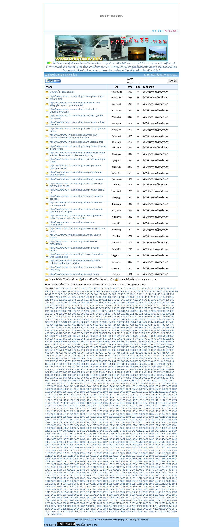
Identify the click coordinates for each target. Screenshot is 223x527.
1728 (53, 469)
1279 (117, 414)
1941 (88, 495)
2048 (174, 506)
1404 (174, 428)
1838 (157, 481)
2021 (151, 503)
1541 (168, 444)
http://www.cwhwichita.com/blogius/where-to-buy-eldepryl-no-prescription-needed (75, 104)
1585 (157, 450)
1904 (140, 489)
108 (127, 294)
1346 (105, 422)
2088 (140, 511)
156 (83, 300)
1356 (163, 422)
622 (92, 344)
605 (145, 341)
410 (52, 325)
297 (65, 313)
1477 (65, 439)
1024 (105, 383)
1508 (111, 442)
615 (61, 344)
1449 (168, 433)
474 (78, 330)
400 (136, 322)
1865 (48, 486)
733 (69, 355)
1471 (163, 436)
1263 (157, 411)
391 (96, 322)
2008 (76, 503)
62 (103, 291)
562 (83, 339)
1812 (140, 478)
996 (78, 380)
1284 (145, 414)
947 (119, 375)
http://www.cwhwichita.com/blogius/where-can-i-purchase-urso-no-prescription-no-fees (74, 136)
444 (74, 327)
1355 (157, 422)
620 (83, 344)
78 (154, 291)
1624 (117, 456)
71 (132, 291)
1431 (65, 433)
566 (101, 339)
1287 (163, 414)
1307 (145, 417)
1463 (117, 436)
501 (69, 333)
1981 (53, 500)
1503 (82, 442)
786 (47, 361)
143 (154, 297)
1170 (151, 400)
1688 (88, 464)
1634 (174, 456)
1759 (99, 472)
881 (83, 369)
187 (92, 302)
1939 (76, 495)
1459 (94, 436)
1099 (140, 391)
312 (132, 313)
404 (154, 322)
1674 (140, 461)
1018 (71, 383)
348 (163, 316)
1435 (88, 433)
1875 (105, 486)
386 (74, 322)
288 (154, 311)
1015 (53, 383)
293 (47, 313)
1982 (59, 500)
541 (119, 336)
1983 (65, 500)
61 (100, 291)
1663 (76, 461)
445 (78, 327)
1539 (157, 444)
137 (127, 297)
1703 (174, 464)
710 (96, 352)
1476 (59, 439)
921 (132, 372)
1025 (111, 383)
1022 (94, 383)
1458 (88, 436)
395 (114, 322)
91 (62, 294)
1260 (140, 411)
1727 (48, 469)
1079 (157, 389)
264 (47, 311)
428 (132, 325)
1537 (145, 444)
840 (159, 364)
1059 (174, 386)
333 (96, 316)
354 (61, 319)
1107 (53, 394)
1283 (140, 414)
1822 (65, 481)
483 (119, 330)
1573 (88, 450)
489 (145, 330)
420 (96, 325)
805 (132, 361)
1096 (122, 391)
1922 (111, 492)
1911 (48, 492)
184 (78, 302)
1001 (102, 380)
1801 (76, 478)
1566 (48, 450)
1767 (145, 472)
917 (114, 372)
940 (87, 375)
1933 (174, 492)
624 (101, 344)
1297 (88, 417)
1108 (59, 394)
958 (168, 375)
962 (56, 378)
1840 (168, 481)
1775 (59, 475)
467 (47, 330)
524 (172, 333)
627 (114, 344)
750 (145, 355)
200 (150, 302)
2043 (145, 506)
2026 (48, 506)
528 (61, 336)
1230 (99, 408)
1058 (168, 386)
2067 (151, 508)
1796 (48, 478)
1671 (122, 461)
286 (145, 311)
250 (114, 308)
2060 (111, 508)
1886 (168, 486)
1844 (59, 483)
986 (163, 378)
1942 (94, 495)
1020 (82, 383)
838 (150, 364)
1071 (111, 389)
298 (69, 313)
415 (74, 325)
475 (83, 330)
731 (61, 355)
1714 (105, 467)
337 (114, 316)
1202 (71, 405)
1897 (99, 489)
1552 (99, 447)
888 (114, 369)
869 (159, 366)
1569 (65, 450)
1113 (88, 394)
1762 (117, 472)
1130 (53, 397)
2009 (82, 503)
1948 (128, 495)
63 (106, 291)
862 (127, 366)
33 (142, 288)
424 (114, 325)
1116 (105, 394)
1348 (117, 422)
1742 (134, 469)
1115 (99, 394)
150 (56, 300)
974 (110, 378)
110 (136, 294)
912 (92, 372)
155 (78, 300)
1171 (157, 400)
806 (136, 361)
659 (127, 347)
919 (123, 372)
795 (87, 361)
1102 (157, 391)
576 (145, 339)
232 (163, 305)
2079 (88, 511)
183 (74, 302)
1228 (88, 408)
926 (154, 372)
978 (127, 378)
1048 (111, 386)
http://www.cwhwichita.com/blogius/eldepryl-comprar (76, 179)
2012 (99, 503)
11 (73, 288)
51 (68, 291)
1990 (105, 500)
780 (150, 358)
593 (92, 341)
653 (101, 347)
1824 (76, 481)
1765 (134, 472)
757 (47, 358)
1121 (134, 394)
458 (136, 327)
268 (65, 311)
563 (87, 339)
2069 (163, 508)
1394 (117, 428)
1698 (145, 464)
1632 (163, 456)
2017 (128, 503)
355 (65, 319)
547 (145, 336)
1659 (53, 461)
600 (123, 341)
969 (87, 378)
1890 (59, 489)
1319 (82, 419)
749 (141, 355)
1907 (157, 489)
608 (159, 341)
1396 (128, 428)
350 (172, 316)
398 (127, 322)
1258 (128, 411)
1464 (122, 436)
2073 (53, 511)
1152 (48, 400)
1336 (48, 422)
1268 (53, 414)
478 (96, 330)
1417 (117, 430)
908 (74, 372)
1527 (88, 444)
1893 (76, 489)
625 (105, 344)
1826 (88, 481)
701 (56, 352)
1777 (71, 475)
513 (123, 333)
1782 (99, 475)
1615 (65, 456)
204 (168, 302)
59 (94, 291)
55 (81, 291)
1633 (168, 456)
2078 (82, 511)
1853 (111, 483)
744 (119, 355)
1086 (65, 391)
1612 (48, 456)
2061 (117, 508)
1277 (105, 414)
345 (150, 316)
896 (150, 369)
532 (78, 336)
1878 (122, 486)
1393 (111, 428)
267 (61, 311)
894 (141, 369)
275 (96, 311)
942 (96, 375)
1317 (71, 419)
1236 (134, 408)
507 (96, 333)
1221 (48, 408)
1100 (145, 391)
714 (114, 352)
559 (69, 339)
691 (141, 350)
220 (110, 305)
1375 (140, 425)
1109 (65, 394)
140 (141, 297)
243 (83, 308)
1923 (117, 492)
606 (150, 341)
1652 (145, 458)
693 (150, 350)
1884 (157, 486)
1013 (171, 380)
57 (87, 291)
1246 (59, 411)
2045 (157, 506)
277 (105, 311)
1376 (145, 425)
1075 (134, 389)
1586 (163, 450)
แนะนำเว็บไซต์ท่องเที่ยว (62, 92)
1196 (168, 403)
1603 (128, 453)
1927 (140, 492)
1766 (140, 472)
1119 (122, 394)
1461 (105, 436)
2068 (157, 508)
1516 (157, 442)
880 (78, 369)
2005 (59, 503)
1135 (82, 397)
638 (163, 344)
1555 (117, 447)
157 (87, 300)
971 (96, 378)
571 (123, 339)
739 (96, 355)
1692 (111, 464)
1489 (134, 439)
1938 (71, 495)
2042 (140, 506)
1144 (134, 397)
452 (110, 327)
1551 (94, 447)
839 (154, 364)
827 (101, 364)
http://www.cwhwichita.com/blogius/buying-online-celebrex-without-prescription (75, 262)
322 (47, 316)
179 (56, 302)
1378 (157, 425)
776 (132, 358)
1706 (59, 467)
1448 (163, 433)
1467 (140, 436)
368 (123, 319)
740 (101, 355)
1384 (59, 428)
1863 (168, 483)
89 (56, 294)
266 (56, 311)
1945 (111, 495)
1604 (134, 453)
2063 (128, 508)
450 (101, 327)
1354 (151, 422)
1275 (94, 414)
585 (56, 341)
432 (150, 325)
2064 (134, 508)
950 (132, 375)
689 (132, 350)
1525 (76, 444)
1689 (94, 464)
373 (145, 319)
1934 (48, 495)
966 (74, 378)
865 (141, 366)
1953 (157, 495)
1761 (111, 472)
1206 (94, 405)
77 (151, 291)
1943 (99, 495)
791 (69, 361)
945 (110, 375)
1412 (88, 430)
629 (123, 344)
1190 (134, 403)
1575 (99, 450)
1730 (65, 469)
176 (172, 300)
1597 (94, 453)
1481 (88, 439)
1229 (94, 408)
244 (87, 308)
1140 (111, 397)
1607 (151, 453)
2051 (59, 508)
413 (65, 325)
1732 (76, 469)
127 (83, 297)
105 (114, 294)
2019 (140, 503)
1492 (151, 439)
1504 (88, 442)
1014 (48, 383)
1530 (105, 444)
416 (78, 325)
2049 (48, 508)
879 (74, 369)
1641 (82, 458)
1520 (48, 444)
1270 (65, 414)
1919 (94, 492)
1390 (94, 428)
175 (168, 300)
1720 (140, 467)
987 (168, 378)
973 (105, 378)
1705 (53, 467)
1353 (145, 422)
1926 (134, 492)
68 (122, 291)
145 (163, 297)
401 (141, 322)
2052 (65, 508)
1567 (53, 450)
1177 (59, 403)
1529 (99, 444)
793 (78, 361)
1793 (163, 475)
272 (83, 311)
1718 (128, 467)
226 (136, 305)
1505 (94, 442)
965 (69, 378)
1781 (94, 475)
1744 (145, 469)
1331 (151, 419)
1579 (122, 450)
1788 (134, 475)
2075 (65, 511)
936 (69, 375)
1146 (145, 397)
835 (136, 364)
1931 (163, 492)
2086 (128, 511)
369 (127, 319)
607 (154, 341)
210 (65, 305)
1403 (168, 428)
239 (65, 308)
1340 (71, 422)
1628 (140, 456)
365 (110, 319)
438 (47, 327)
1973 (140, 497)
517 (141, 333)
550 (159, 336)
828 (105, 364)
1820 (53, 481)
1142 (122, 397)
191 (110, 302)
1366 (88, 425)
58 (91, 291)
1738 (111, 469)
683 (105, 350)
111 (141, 294)
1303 (122, 417)
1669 (111, 461)
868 (154, 366)
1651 (140, 458)
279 (114, 311)
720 (141, 352)
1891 (65, 489)
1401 (157, 428)
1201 (65, 405)
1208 (105, 405)
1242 (168, 408)
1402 (163, 428)
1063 (65, 389)
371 (136, 319)
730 (56, 355)
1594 (76, 453)
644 (61, 347)
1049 (117, 386)
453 (114, 327)
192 (114, 302)
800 (110, 361)
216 (92, 305)
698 (172, 350)
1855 (122, 483)
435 (163, 325)
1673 (134, 461)
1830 (111, 481)
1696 (134, 464)
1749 (174, 469)
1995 (134, 500)
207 (52, 305)
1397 (134, 428)
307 (110, 313)
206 (47, 305)
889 (119, 369)
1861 (157, 483)
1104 (168, 391)
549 (154, 336)
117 (167, 294)
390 (92, 322)
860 (119, 366)
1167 (134, 400)
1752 (59, 472)
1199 (53, 405)
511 (114, 333)
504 (83, 333)
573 (132, 339)
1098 (134, 391)
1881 (140, 486)
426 (123, 325)
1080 (163, 389)
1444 (140, 433)
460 (145, 327)
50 (65, 291)
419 (92, 325)
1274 (88, 414)
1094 (111, 391)
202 (159, 302)
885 (101, 369)
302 (87, 313)
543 (127, 336)
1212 (128, 405)
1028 (128, 383)
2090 (151, 511)
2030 (71, 506)
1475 (53, 439)
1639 (71, 458)
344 (145, 316)
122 (61, 297)
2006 (65, 503)
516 (136, 333)
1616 (71, 456)
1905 (145, 489)
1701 (163, 464)
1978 (168, 497)
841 (163, 364)
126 (78, 297)
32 (139, 288)
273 (87, 311)
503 (78, 333)
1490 (140, 439)
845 (52, 366)
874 (52, 369)
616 (65, 344)
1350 (128, 422)
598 (114, 341)
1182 (88, 403)
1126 (163, 394)
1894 (82, 489)
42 (171, 288)
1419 (128, 430)
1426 (168, 430)
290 (163, 311)
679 (87, 350)
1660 (59, 461)
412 (61, 325)
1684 (65, 464)
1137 (94, 397)
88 (53, 294)
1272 (76, 414)
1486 (117, 439)
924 (145, 372)
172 (154, 300)
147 (172, 297)
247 (101, 308)
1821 (59, 481)
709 (92, 352)
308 (114, 313)
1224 (65, 408)
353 (56, 319)
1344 (94, 422)
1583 (145, 450)
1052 (134, 386)
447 (87, 327)
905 (61, 372)
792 (74, 361)
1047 (105, 386)
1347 (111, 422)
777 (136, 358)
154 (74, 300)
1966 (99, 497)
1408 (65, 430)
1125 (157, 394)
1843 (53, 483)
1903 (134, 489)
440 (56, 327)
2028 (59, 506)
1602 (122, 453)
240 (69, 308)
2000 (163, 500)
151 (61, 300)
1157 (76, 400)
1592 (65, 453)
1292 (59, 417)
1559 (140, 447)
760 (61, 358)
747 (132, 355)
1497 (48, 442)
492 (159, 330)
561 (78, 339)
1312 (174, 417)
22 (107, 288)
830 (114, 364)
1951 (145, 495)
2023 (163, 503)
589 (74, 341)
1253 (99, 411)
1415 (105, 430)
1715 (111, 467)
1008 (143, 380)
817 (56, 364)
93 (68, 294)
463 (159, 327)
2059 (105, 508)
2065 (140, 508)
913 (96, 372)
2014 (111, 503)
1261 (145, 411)
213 (78, 305)
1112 (82, 394)
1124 (151, 394)
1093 (105, 391)
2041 (134, 506)
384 (65, 322)
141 (145, 297)
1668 (105, 461)
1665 (88, 461)
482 (114, 330)
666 (159, 347)
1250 (82, 411)
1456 (76, 436)
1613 (53, 456)
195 (127, 302)
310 (123, 313)
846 (56, 366)
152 (65, 300)
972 (101, 378)
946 (114, 375)
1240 (157, 408)
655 (110, 347)
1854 (117, 483)
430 (141, 325)
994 (69, 380)
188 (96, 302)
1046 (99, 386)
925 (150, 372)
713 (110, 352)
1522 (59, 444)
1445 (145, 433)
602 (132, 341)
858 (110, 366)
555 (52, 339)
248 (105, 308)
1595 (82, 453)
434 (159, 325)
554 (47, 339)
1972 (134, 497)
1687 (82, 464)
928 (163, 372)
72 (135, 291)
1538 (151, 444)
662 (141, 347)
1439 (111, 433)
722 (150, 352)
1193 (151, 403)
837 (145, 364)
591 (83, 341)
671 (52, 350)
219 (105, 305)
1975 (151, 497)
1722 (151, 467)
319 (163, 313)
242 (78, 308)
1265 (168, 411)
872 (172, 366)
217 (96, 305)
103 (105, 294)
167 (132, 300)
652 (96, 347)
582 (172, 339)
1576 (105, 450)
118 (172, 294)
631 (132, 344)
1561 (151, 447)
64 (110, 291)
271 (78, 311)
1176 (53, 403)
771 (110, 358)
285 (141, 311)
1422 (145, 430)
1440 (117, 433)
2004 (53, 503)
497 (52, 333)
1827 (94, 481)
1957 (48, 497)
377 (163, 319)
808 (145, 361)
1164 (117, 400)
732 (65, 355)
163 (114, 300)
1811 (134, 478)
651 (92, 347)
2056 (88, 508)
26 (120, 288)
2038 (117, 506)
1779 (82, 475)
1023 (99, 383)
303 (92, 313)
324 (56, 316)
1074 (128, 389)
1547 (71, 447)
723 (154, 352)
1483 (99, 439)
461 (150, 327)
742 (110, 355)
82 (167, 291)
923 (141, 372)
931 (47, 375)
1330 (145, 419)
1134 (76, 397)
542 (123, 336)
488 (141, 330)
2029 (65, 506)
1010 (154, 380)
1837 (151, 481)
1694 (122, 464)
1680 (174, 461)
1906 (151, 489)
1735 (94, 469)
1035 (168, 383)
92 (65, 294)
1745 (151, 469)
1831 (117, 481)
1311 (168, 417)
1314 (53, 419)
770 (105, 358)
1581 (134, 450)
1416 (111, 430)
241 (74, 308)
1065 (76, 389)
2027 (53, 506)
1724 (163, 467)
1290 (48, 417)
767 (92, 358)
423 (110, 325)
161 (105, 300)
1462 (111, 436)
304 (96, 313)
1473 (174, 436)
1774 (53, 475)
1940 (82, 495)
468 (52, 330)
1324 (111, 419)
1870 (76, 486)
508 (101, 333)
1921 (105, 492)
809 (150, 361)
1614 (59, 456)
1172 (163, 400)
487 (136, 330)
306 (105, 313)
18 (95, 288)
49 (62, 291)
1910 (174, 489)
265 (52, 311)
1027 (122, 383)
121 (56, 297)
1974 (145, 497)
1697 (140, 464)
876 (61, 369)
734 (74, 355)
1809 (122, 478)
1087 (71, 391)
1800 (71, 478)
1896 (94, 489)
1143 (128, 397)
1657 (174, 458)
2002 (174, 500)
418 (87, 325)
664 (150, 347)
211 (69, 305)
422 (105, 325)
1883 (151, 486)
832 (123, 364)
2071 (174, 508)
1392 (105, 428)
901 (172, 369)
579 (159, 339)
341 (132, 316)
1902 (128, 489)
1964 (88, 497)
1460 (99, 436)
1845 (65, 483)
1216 (151, 405)
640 (172, 344)
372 (141, 319)
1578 (117, 450)
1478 (71, 439)
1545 (59, 447)
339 (123, 316)
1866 (53, 486)
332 (92, 316)
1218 (163, 405)
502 (74, 333)
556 (56, 339)
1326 (122, 419)
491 (154, 330)
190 (105, 302)
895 (145, 369)
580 (163, 339)
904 (56, 372)
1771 (168, 472)
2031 (76, 506)
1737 (105, 469)
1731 (71, 469)
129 (92, 297)
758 (52, 358)
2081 (99, 511)
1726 (174, 467)
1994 (128, 500)
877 (65, 369)
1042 (76, 386)
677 (78, 350)
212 (74, 305)
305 (101, 313)
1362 (65, 425)
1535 (134, 444)
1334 (168, 419)
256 (141, 308)
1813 (145, 478)
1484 (105, 439)
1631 (157, 456)
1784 (111, 475)
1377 (151, 425)
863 (132, 366)
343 (141, 316)
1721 (145, 467)
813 (168, 361)
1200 (59, 405)
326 (65, 316)
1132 (65, 397)
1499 (59, 442)
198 (141, 302)
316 (150, 313)
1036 (174, 383)
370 (132, 319)
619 (78, 344)
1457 (82, 436)
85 (176, 291)
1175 (48, 403)
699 (47, 352)
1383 (53, 428)
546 (141, 336)
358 (78, 319)
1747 (163, 469)
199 (145, 302)
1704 (48, 467)
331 (87, 316)
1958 (53, 497)
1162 (105, 400)
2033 (88, 506)
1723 (157, 467)
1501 (71, 442)
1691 (105, 464)
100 (91, 294)
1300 (105, 417)
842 (168, 364)
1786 (122, 475)
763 (74, 358)
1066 (82, 389)
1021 (88, 383)
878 (69, 369)
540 (114, 336)
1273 (82, 414)
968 (83, 378)
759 (56, 358)
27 (123, 288)
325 (61, 316)
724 (159, 352)
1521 (53, 444)
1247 (65, 411)
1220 (174, 405)
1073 (122, 389)
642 (52, 347)
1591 (59, 453)
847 (61, 366)
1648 (122, 458)
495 (172, 330)
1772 (174, 472)
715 (119, 352)
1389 (88, 428)
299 (74, 313)
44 (46, 291)
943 (101, 375)
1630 (151, 456)
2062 (122, 508)
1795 (174, 475)
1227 (82, 408)
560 (74, 339)
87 (49, 294)
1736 (99, 469)
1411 (82, 430)
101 (96, 294)
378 (168, 319)
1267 (48, 414)
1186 (111, 403)
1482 (94, 439)
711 (101, 352)
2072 (48, 511)
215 (87, 305)
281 (123, 311)
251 (119, 308)
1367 (94, 425)
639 (168, 344)
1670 (117, 461)
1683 (59, 464)
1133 (71, 397)
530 (69, 336)
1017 (65, 383)
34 (145, 288)
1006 (131, 380)
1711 (88, 467)
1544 (53, 447)
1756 (82, 472)
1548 (76, 447)
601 (127, 341)
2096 (53, 514)
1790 (145, 475)
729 (52, 355)
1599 (105, 453)
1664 (82, 461)
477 (92, 330)
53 (75, 291)
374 (150, 319)
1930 (157, 492)
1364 (76, 425)
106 (118, 294)
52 (72, 291)
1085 (59, 391)
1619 (88, 456)
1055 (151, 386)
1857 (134, 483)
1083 (48, 391)
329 (78, 316)
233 (168, 305)
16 (88, 288)
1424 (157, 430)
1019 (76, 383)
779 (145, 358)
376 (159, 319)
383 (61, 322)
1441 (122, 433)
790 (65, 361)
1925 (128, 492)
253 (127, 308)
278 (110, 311)
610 (168, 341)
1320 (88, 419)
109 (132, 294)
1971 (128, 497)
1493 (157, 439)
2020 (145, 503)
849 (69, 366)
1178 (65, 403)
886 (105, 369)
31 (136, 288)
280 (119, 311)
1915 (71, 492)
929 (168, 372)
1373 (128, 425)
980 (136, 378)
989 (47, 380)
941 (92, 375)
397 (123, 322)
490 (150, 330)
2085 (122, 511)
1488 (128, 439)
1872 (88, 486)
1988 (94, 500)
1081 (168, 389)
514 (127, 333)
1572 (82, 450)
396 (119, 322)
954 (150, 375)
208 (56, 305)
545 (136, 336)
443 (69, 327)
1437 (99, 433)
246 (96, 308)
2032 (82, 506)
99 (87, 294)
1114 (94, 394)
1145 (140, 397)
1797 (53, 478)
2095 (48, 514)
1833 (128, 481)
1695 (128, 464)
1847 (76, 483)
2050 (53, 508)
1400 (151, 428)
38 (158, 288)
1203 (76, 405)
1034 (163, 383)
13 (79, 288)
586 (61, 341)
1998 (151, 500)
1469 (151, 436)
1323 (105, 419)
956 (159, 375)
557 (61, 339)
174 (163, 300)
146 (168, 297)
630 (127, 344)
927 (159, 372)
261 (163, 308)
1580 (128, 450)
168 (136, 300)
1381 (174, 425)
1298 (94, 417)
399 (132, 322)
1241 (163, 408)
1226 (76, 408)
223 (123, 305)
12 (76, 288)
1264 (163, 411)
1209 (111, 405)
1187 (117, 403)
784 (168, 358)
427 (127, 325)
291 (168, 311)
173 (159, 300)
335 (105, 316)
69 (125, 291)
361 (92, 319)
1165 (122, 400)
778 (141, 358)
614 (56, 344)
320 (168, 313)
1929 (151, 492)
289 (159, 311)
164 (119, 300)
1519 (174, 442)
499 (61, 333)
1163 (111, 400)
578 (154, 339)
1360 (53, 425)
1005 (125, 380)
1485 (111, 439)
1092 (99, 391)
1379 (163, 425)
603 (136, 341)
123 (65, 297)
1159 (88, 400)
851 (78, 366)
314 (141, 313)
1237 (140, 408)
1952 (151, 495)
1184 (99, 403)
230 (154, 305)
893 (136, 369)
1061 (53, 389)
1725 (168, 467)
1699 (151, 464)
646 (69, 347)
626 (110, 344)
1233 (117, 408)
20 (101, 288)
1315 (59, 419)
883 (92, 369)
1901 (122, 489)
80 (160, 291)
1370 (111, 425)
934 (61, 375)
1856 (128, 483)
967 (78, 378)
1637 (59, 458)
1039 (59, 386)
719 (136, 352)
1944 (105, 495)
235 (47, 308)
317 (154, 313)
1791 (151, 475)
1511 (128, 442)
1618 (82, 456)
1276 (99, 414)
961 (52, 378)
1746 (157, 469)
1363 (71, 425)
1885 (163, 486)
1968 (111, 497)
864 (136, 366)
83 (170, 291)
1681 (48, 464)
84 (173, 291)
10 (69, 288)
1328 (134, 419)
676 (74, 350)
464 (163, 327)
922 (136, 372)
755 (168, 355)
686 (119, 350)
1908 (163, 489)
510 (110, 333)
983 (150, 378)
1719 (134, 467)
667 (163, 347)
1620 (94, 456)
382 (56, 322)
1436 (94, 433)
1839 (163, 481)
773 (119, 358)
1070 (105, 389)
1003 (114, 380)
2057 (94, 508)
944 (105, 375)
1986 (82, 500)
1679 (168, 461)
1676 (151, 461)
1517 (163, 442)
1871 (82, 486)
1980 (48, 500)
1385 (65, 428)
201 (154, 302)
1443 (134, 433)
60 (97, 291)
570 (119, 339)
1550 (88, 447)
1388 (82, 428)
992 (61, 380)
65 (113, 291)
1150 (168, 397)
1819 (48, 481)
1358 (174, 422)
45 (49, 291)
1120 (128, 394)
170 (145, 300)
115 (158, 294)
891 (127, 369)
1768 (151, 472)
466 (172, 327)
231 (159, 305)
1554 (111, 447)
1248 (71, 411)
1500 (65, 442)
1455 (71, 436)
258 (150, 308)
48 (59, 291)
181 (65, 302)
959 (172, 375)
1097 (128, 391)
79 (157, 291)
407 (168, 322)
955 (154, 375)
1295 (76, 417)
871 (168, 366)
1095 (117, 391)
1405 (48, 430)
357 (74, 319)
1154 (59, 400)
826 (96, 364)
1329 (140, 419)
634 (145, 344)
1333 (163, 419)
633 (141, 344)
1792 (157, 475)
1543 (48, 447)
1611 (174, 453)
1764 (128, 472)
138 (132, 297)
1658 (48, 461)
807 (141, 361)
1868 (65, 486)
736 (83, 355)
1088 (76, 391)
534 (87, 336)
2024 (168, 503)
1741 (128, 469)
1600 (111, 453)
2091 (157, 511)
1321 (94, 419)
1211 (122, 405)
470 (61, 330)
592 (87, 341)
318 (159, 313)
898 (159, 369)
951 (136, 375)
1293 (65, 417)
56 (84, 291)
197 (136, 302)
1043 (82, 386)
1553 (105, 447)
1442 (128, 433)
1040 (65, 386)
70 (129, 291)
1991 (111, 500)
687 (123, 350)
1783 (105, 475)
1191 (140, 403)
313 (136, 313)
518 (145, 333)
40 (165, 288)
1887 (174, 486)
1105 (174, 391)
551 (163, 336)
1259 (134, 411)
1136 (88, 397)
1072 (117, 389)
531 (74, 336)
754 (163, 355)
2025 (174, 503)
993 (65, 380)
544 (132, 336)
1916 (76, 492)
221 (114, 305)
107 (123, 294)
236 (52, 308)
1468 (145, 436)
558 (65, 339)
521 (159, 333)
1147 (151, 397)
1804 (94, 478)
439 (52, 327)
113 (149, 294)
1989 (99, 500)
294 (52, 313)
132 (105, 297)
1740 (122, 469)
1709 (76, 467)
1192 (145, 403)
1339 (65, 422)
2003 (48, 503)
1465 (128, 436)
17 (92, 288)
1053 (140, 386)
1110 (71, 394)
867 (150, 366)
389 (87, 322)
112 (145, 294)
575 (141, 339)
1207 (99, 405)
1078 (151, 389)
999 (92, 380)
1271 (71, 414)
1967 (105, 497)
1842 (48, 483)
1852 (105, 483)
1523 (65, 444)
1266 (174, 411)
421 (101, 325)
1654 (157, 458)
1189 (128, 403)
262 (168, 308)
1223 (59, 408)
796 (92, 361)
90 (59, 294)
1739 (117, 469)
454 (119, 327)
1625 (122, 456)
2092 (163, 511)
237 (56, 308)
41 (168, 288)
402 (145, 322)
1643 (94, 458)
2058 (99, 508)
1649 (128, 458)
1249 (76, 411)
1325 (117, 419)
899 (163, 369)
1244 (48, 411)
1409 (71, 430)
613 (52, 344)
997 (83, 380)
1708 (71, 467)
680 (92, 350)
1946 (117, 495)
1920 (99, 492)
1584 (151, 450)
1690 (99, 464)
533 (83, 336)
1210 (117, 405)
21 (104, 288)
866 (145, 366)
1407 (59, 430)
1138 (99, 397)
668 (168, 347)
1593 (71, 453)
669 (172, 347)
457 (132, 327)
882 (87, 369)
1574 (94, 450)
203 (163, 302)
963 (61, 378)
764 (78, 358)
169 (141, 300)
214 (83, 305)
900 (168, 369)
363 (101, 319)
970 (92, 378)
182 (69, 302)
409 (47, 325)
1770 (163, 472)
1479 (76, 439)
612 (47, 344)
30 (133, 288)
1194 (157, 403)
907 (69, 372)
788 (56, 361)
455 (123, 327)
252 (123, 308)
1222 (53, 408)
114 (154, 294)
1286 (157, 414)
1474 (48, 439)
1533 (122, 444)
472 (69, 330)
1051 (128, 386)
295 (56, 313)
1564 (168, 447)
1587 (168, 450)
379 (172, 319)
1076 (140, 389)
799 (105, 361)
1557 (128, 447)
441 (61, 327)
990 (52, 380)
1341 (76, 422)
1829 (105, 481)
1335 (174, 419)
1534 (128, 444)
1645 (105, 458)
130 (96, 297)
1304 (128, 417)
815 (47, 364)
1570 (71, 450)
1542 (174, 444)
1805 (99, 478)
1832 (122, 481)
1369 (105, 425)
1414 (99, 430)
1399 (145, 428)
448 (92, 327)
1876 (111, 486)
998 (87, 380)
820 (69, 364)
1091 (94, 391)
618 (74, 344)
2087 (134, 511)
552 (168, 336)
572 (127, 339)
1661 (65, 461)
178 (52, 302)
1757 (88, 472)
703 (65, 352)
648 (78, 347)
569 (114, 339)
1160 (94, 400)
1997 (145, 500)
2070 (168, 508)
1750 (48, 472)
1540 (163, 444)
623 (96, 344)
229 (150, 305)
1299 (99, 417)
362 (96, 319)
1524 (71, 444)
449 (96, 327)
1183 (94, 403)
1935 (53, 495)
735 (78, 355)
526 (52, 336)
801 (114, 361)
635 (150, 344)
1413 (94, 430)
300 (78, 313)
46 (53, 291)
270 (74, 311)
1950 (140, 495)
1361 (59, 425)
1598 (99, 453)
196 (132, 302)
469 (56, 330)
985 (159, 378)
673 (61, 350)
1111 (76, 394)
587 (65, 341)
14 (82, 288)
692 (145, 350)
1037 (48, 386)
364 (105, 319)
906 (65, 372)
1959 (59, 497)
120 (52, 297)
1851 (99, 483)
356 (69, 319)
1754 (71, 472)
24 (114, 288)
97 (81, 294)
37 (155, 288)
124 (69, 297)
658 (123, 347)
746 (127, 355)
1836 (145, 481)
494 (168, 330)
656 (114, 347)
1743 (140, 469)
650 (87, 347)
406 (163, 322)
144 (159, 297)
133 (110, 297)
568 (110, 339)
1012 (166, 380)
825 (92, 364)
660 (132, 347)
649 (83, 347)
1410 (76, 430)
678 (83, 350)
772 (114, 358)
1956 (174, 495)
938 (78, 375)
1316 (65, 419)
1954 (163, 495)
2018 (134, 503)
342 (136, 316)
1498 (53, 442)
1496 (174, 439)
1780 (88, 475)
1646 (111, 458)
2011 (94, 503)
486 (132, 330)
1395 (122, 428)
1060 (48, 389)
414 (69, 325)
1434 (82, 433)
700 (52, 352)
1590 (53, 453)
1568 (59, 450)
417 (83, 325)
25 (117, 288)
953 (145, 375)
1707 (65, 467)
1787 (128, 475)
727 (172, 352)
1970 (122, 497)
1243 (174, 408)
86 (46, 294)
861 (123, 366)
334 (101, 316)
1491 (145, 439)
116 (163, 294)
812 (163, 361)
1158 (82, 400)
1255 (111, 411)
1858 (140, 483)
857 (105, 366)
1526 (82, 444)
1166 (128, 400)
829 (110, 364)
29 (130, 288)
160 (101, 300)
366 (114, 319)
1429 (53, 433)
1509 (117, 442)
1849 (88, 483)
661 (136, 347)
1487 (122, 439)
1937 (65, 495)
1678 (163, 461)
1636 (53, 458)
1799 (65, 478)
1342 (82, 422)
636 (154, 344)
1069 (99, 389)
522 (163, 333)
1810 (128, 478)
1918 (88, 492)
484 (123, 330)
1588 (174, 450)
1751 (53, 472)
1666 (94, 461)
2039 (122, 506)
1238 (145, 408)
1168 (140, 400)
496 (47, 333)
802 (119, 361)
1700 (157, 464)
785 (172, 358)
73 (138, 291)
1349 (122, 422)
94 (72, 294)
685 (114, 350)
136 (123, 297)
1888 (48, 489)
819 (65, 364)
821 (74, 364)
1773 (48, 475)
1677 (157, 461)
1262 (151, 411)
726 (168, 352)
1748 (168, 469)
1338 (59, 422)
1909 (168, 489)
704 (69, 352)
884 (96, 369)
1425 (163, 430)
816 (52, 364)
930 (172, 372)
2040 (128, 506)
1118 (117, 394)
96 (78, 294)
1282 (134, 414)
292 (172, 311)
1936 (59, 495)
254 (132, 308)
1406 (53, 430)
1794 (168, 475)
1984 (71, 500)
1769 (157, 472)
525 (47, 336)
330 (83, 316)
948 (123, 375)
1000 (97, 380)
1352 (140, 422)
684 (110, 350)
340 (127, 316)
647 (74, 347)
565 (96, 339)
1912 (53, 492)
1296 (82, 417)
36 (152, 288)
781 (154, 358)
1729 (59, 469)
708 (87, 352)
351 (47, 319)
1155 (65, 400)
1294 (71, 417)
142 (150, 297)
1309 (157, 417)
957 (163, 375)
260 (159, 308)
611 (172, 341)
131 (101, 297)
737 (87, 355)
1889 (53, 489)
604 (141, 341)
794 (83, 361)
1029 (134, 383)
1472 (168, 436)
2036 (105, 506)
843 (172, 364)
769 (101, 358)
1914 (65, 492)
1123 (145, 394)
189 (101, 302)
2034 (94, 506)
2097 (59, 514)
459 (141, 327)
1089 (82, 391)
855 (96, 366)
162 (110, 300)
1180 (76, 403)
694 (154, 350)
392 (101, 322)
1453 (59, 436)
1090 (88, 391)
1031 (145, 383)
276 (101, 311)
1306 (140, 417)
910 (83, 372)
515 (132, 333)
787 (52, 361)
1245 (53, 411)
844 (47, 366)
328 (74, 316)
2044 (151, 506)
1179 (71, 403)
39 (161, 288)
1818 (174, 478)
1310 (163, 417)
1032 (151, 383)
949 (127, 375)
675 (69, 350)
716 (123, 352)
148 (47, 300)
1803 (88, 478)
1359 (48, 425)
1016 (59, 383)
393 (105, 322)
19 (98, 288)
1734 (88, 469)
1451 (48, 436)
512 (119, 333)
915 (105, 372)
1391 (99, 428)
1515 (151, 442)
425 (119, 325)
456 (127, 327)
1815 (157, 478)
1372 (122, 425)
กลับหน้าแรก (53, 74)
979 (132, 378)
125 (74, 297)
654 (105, 347)
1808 (117, 478)
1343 (88, 422)
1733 (82, 469)
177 (47, 302)
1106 (48, 394)
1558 (134, 447)
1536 (140, 444)
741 (105, 355)
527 (56, 336)
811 (159, 361)
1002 (108, 380)
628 (119, 344)
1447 (157, 433)
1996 (140, 500)
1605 (140, 453)
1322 (99, 419)
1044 (88, 386)
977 (123, 378)
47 (56, 291)
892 (132, 369)
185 (83, 302)
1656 (168, 458)
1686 (76, 464)
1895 (88, 489)
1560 (145, 447)
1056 (157, 386)
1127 (168, 394)
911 (87, 372)
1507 (105, 442)
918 (119, 372)
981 (141, 378)
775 (127, 358)
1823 (71, 481)
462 (154, 327)
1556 (122, 447)
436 (168, 325)
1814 (151, 478)
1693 (117, 464)
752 (154, 355)
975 (114, 378)
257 (145, 308)
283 (132, 311)
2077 (76, 511)
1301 (111, 417)
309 (119, 313)
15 (85, 288)
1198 (48, 405)
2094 (174, 511)
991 (56, 380)
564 (92, 339)
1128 (174, 394)
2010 (88, 503)
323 (52, 316)
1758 (94, 472)
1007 (137, 380)
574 (136, 339)
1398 (140, 428)
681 (96, 350)
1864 (174, 483)
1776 (65, 475)
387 (78, 322)
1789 (140, 475)
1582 (140, 450)
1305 (134, 417)
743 (114, 355)
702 (61, 352)
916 (110, 372)
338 (119, 316)
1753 (65, 472)
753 (159, 355)
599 (119, 341)
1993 (122, 500)
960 (47, 378)
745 (123, 355)
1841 (174, 481)
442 (65, 327)
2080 (94, 511)
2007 (71, 503)
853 (87, 366)
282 (127, 311)
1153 (53, 400)
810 (154, 361)
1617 (76, 456)
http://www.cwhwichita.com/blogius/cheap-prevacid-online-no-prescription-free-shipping (76, 216)
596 (105, 341)
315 (145, 313)
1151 (174, 397)
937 (74, 375)
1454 (65, 436)
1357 (168, 422)
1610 (168, 453)
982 (145, 378)
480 (105, 330)
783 (163, 358)
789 (61, 361)
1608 (157, 453)
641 (47, 347)
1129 (48, 397)
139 (136, 297)
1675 (145, 461)
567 (105, 339)
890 (123, 369)
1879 (128, 486)
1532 (117, 444)
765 (83, 358)
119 (47, 297)
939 (83, 375)
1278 (111, 414)
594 (96, 341)
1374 (134, 425)
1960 (65, 497)
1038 (53, 386)
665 (154, 347)
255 (136, 308)
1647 (117, 458)
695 (159, 350)
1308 (151, 417)
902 (47, 372)
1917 (82, 492)
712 (105, 352)
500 (65, 333)
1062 (59, 389)
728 (47, 355)
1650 (134, 458)
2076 (71, 511)
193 (119, 302)
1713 (99, 467)
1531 (111, 444)
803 (123, 361)
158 (92, 300)
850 (74, 366)
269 (69, 311)
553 (172, 336)
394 (110, 322)
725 (163, 352)
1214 (140, 405)
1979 (174, 497)
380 (47, 322)
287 (150, 311)
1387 (76, 428)
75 (144, 291)
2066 (145, 508)
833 (127, 364)
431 (145, 325)
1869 (71, 486)
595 (101, 341)
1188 (122, 403)
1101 (151, 391)
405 (159, 322)
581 (168, 339)
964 (65, 378)
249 (110, 308)
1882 (145, 486)
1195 (163, 403)
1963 (82, 497)
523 (168, 333)
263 (172, 308)
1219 (168, 405)
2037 (111, 506)
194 (123, 302)
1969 (117, 497)
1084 (53, 391)
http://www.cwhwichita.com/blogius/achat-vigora (74, 274)
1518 (168, 442)
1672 (128, 461)
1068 (94, 389)
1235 (128, 408)
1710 (82, 467)
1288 (168, 414)
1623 (111, 456)
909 (78, 372)
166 (127, 300)
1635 (48, 458)
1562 (157, 447)
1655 (163, 458)
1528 (94, 444)
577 (150, 339)
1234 (122, 408)
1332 (157, 419)
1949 (134, 495)
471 (65, 330)
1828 (99, 481)
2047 (168, 506)
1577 (111, 450)
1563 (163, 447)
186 (87, 302)
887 (110, 369)
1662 (71, 461)
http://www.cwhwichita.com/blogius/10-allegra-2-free (76, 142)
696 (163, 350)
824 (87, 364)
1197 (174, 403)
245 (92, 308)
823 (83, 364)
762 (69, 358)
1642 (88, 458)
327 (69, 316)
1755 (76, 472)
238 (61, 308)
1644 (99, 458)
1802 (82, 478)
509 (105, 333)
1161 (99, 400)
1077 (145, 389)
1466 (134, 436)
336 (110, 316)
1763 (122, 472)
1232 (111, 408)
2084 (117, 511)
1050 (122, 386)
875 (56, 369)
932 (52, 375)
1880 (134, 486)
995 (74, 380)
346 (154, 316)
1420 (134, 430)
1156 (71, 400)
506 (92, 333)
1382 (48, 428)
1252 (94, 411)
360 (87, 319)
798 (101, 361)
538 (105, 336)
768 (96, 358)
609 (163, 341)
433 (154, 325)
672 (56, 350)
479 (101, 330)
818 (61, 364)
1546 (65, 447)
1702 (168, 464)
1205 (88, 405)
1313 (48, 419)
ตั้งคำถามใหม (70, 74)
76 (148, 291)
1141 (117, 397)
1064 (71, 389)
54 (78, 291)
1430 (59, 433)
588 (69, 341)
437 (172, 325)
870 (163, 366)
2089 (145, 511)
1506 (99, 442)
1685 (71, 464)
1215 (145, 405)
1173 (168, 400)
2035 (99, 506)
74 (141, 291)
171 (150, 300)
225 (132, 305)
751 (150, 355)
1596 (88, 453)
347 (159, 316)
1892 (71, 489)
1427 (174, 430)
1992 (117, 500)
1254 (105, 411)
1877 (117, 486)
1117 (111, 394)
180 (61, 302)
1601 (117, 453)
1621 (99, 456)
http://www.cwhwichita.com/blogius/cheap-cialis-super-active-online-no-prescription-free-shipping (78, 154)
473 (74, 330)
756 (172, 355)
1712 (94, 467)
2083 (111, 511)
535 (92, 336)
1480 (82, 439)
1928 (145, 492)
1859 (145, 483)
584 (52, 341)
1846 (71, 483)
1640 (76, 458)
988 (172, 378)
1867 (59, 486)
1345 (99, 422)
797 (96, 361)
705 (74, 352)
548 (150, 336)
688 (127, 350)
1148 (157, 397)
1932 (168, 492)
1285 (151, 414)
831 (119, 364)
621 (87, 344)
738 (92, 355)
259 (154, 308)
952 (141, 375)
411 (56, 325)
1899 (111, 489)
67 (119, 291)
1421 (140, 430)
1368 (99, 425)
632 (136, 344)
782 (159, 358)
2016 (122, 503)
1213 (134, 405)
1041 (71, 386)
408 (172, 322)
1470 (157, 436)
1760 (105, 472)
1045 (94, 386)
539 (110, 336)
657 (119, 347)
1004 (120, 380)
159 (96, 300)
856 (101, 366)
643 (56, 347)
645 (65, 347)
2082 (105, 511)
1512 (134, 442)
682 (101, 350)
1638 (65, 458)
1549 (82, 447)
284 (136, 311)
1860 (151, 483)
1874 (99, 486)
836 (141, 364)
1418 (122, 430)
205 (172, 302)
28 (126, 288)
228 (145, 305)
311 (127, 313)
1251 (88, 411)
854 (92, 366)
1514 (145, 442)
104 (109, 294)
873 (47, 369)
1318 (76, 419)
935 (65, 375)
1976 (157, 497)
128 (87, 297)
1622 (105, 456)
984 (154, 378)
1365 (82, 425)
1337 (53, 422)
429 (136, 325)
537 (101, 336)
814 (172, 361)
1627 (134, 456)
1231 (105, 408)
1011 (160, 380)
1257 (122, 411)
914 (101, 372)
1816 (163, 478)
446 (83, 327)
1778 (76, 475)
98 (84, 294)
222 (119, 305)
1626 (128, 456)
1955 (168, 495)
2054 (76, 508)
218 (101, 305)
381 (52, 322)
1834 (134, 481)
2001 (168, 500)
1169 (145, 400)
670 (47, 350)
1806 (105, 478)
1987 (88, 500)
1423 (151, 430)
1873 (94, 486)
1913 (59, 492)
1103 (163, 391)
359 (83, 319)
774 (123, 358)
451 (105, 327)
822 (78, 364)
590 (78, 341)
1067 (88, 389)
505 (87, 333)
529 (65, 336)
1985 (76, 500)
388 (83, 322)
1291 (53, 417)
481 (110, 330)
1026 (117, 383)
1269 (59, 414)
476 (87, 330)
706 (78, 352)
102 (100, 294)
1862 (163, 483)
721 (145, 352)
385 (69, 322)
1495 (168, 439)
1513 (140, 442)
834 (132, 364)
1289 (174, 414)
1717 (122, 467)
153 (69, 300)
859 (114, 366)
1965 (94, 497)
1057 (163, 386)
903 (52, 372)
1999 (157, 500)
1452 (53, 436)
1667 (99, 461)
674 (65, 350)
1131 (59, 397)
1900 (117, 489)
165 (123, 300)
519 (150, 333)
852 (83, 366)
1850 (94, 483)
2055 (82, 508)
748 (136, 355)
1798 (59, 478)
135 (119, 297)
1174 (174, 400)
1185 (105, 403)
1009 (148, 380)
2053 (71, 508)
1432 (71, 433)
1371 (117, 425)
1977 (163, 497)
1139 (105, 397)
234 (172, 305)
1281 (128, 414)
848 (65, 366)
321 (172, 313)
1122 (140, 394)
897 (154, 369)
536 (96, 336)
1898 (105, 489)
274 (92, 311)
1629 (145, 456)
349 (168, 316)
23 (111, 288)
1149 (163, 397)
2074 (59, 511)
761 (65, 358)
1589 (48, 453)
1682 (53, 464)
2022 (157, 503)
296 (61, 313)
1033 (157, 383)
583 (47, 341)
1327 (128, 419)
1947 (122, 495)
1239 (151, 408)
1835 (140, 481)
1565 (174, 447)
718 (132, 352)
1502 (76, 442)
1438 (105, 433)
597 (110, 341)
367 (119, 319)
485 (127, 330)
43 (174, 288)
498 (56, 333)
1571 (76, 450)
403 (150, 322)
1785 (117, 475)
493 (163, 330)
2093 (168, 511)
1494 (163, 439)
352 (52, 319)
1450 (174, 433)
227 (141, 305)
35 (149, 288)
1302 (117, 417)
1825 (82, 481)
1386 (71, 428)
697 (168, 350)
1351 (134, 422)
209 (61, 305)
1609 (163, 453)
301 (83, 313)
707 (83, 352)
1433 (76, 433)
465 (168, 327)
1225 (71, 408)
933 (56, 375)
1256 (117, 411)
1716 (117, 467)
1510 (122, 442)
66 (116, 291)
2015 (117, 503)
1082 (174, 389)
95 (75, 294)
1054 (145, 386)
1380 (168, 425)
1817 (168, 478)
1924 (122, 492)
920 (127, 372)
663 (145, 347)
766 (87, 358)
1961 (71, 497)
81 (163, 291)
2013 (105, 503)
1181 (82, 403)
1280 (122, 414)
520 (154, 333)
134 (114, 297)
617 (69, 344)
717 (127, 352)
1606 (145, 453)
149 (52, 300)
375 (154, 319)
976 (119, 378)
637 (159, 344)
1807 (111, 478)
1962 (76, 497)
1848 (82, 483)
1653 (151, 458)
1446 (151, 433)
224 (127, 305)
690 (136, 350)
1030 (140, 383)
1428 (48, 433)
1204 (82, 405)
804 (127, 361)
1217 (157, 405)
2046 (163, 506)
